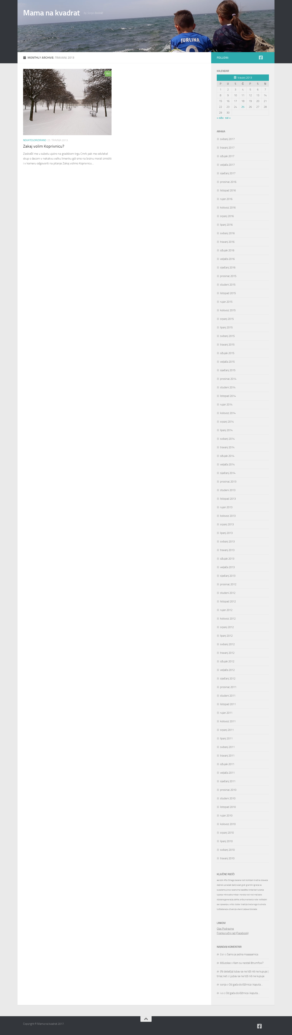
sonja (223, 984)
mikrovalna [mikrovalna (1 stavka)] (228, 895)
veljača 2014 (227, 464)
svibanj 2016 (227, 233)
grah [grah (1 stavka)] (243, 885)
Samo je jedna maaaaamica (242, 954)
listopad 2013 (228, 498)
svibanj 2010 (227, 849)
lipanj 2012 (226, 635)
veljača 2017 (227, 164)
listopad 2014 (228, 396)
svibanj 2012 (227, 644)
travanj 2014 (227, 447)
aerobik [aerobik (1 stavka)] (220, 880)
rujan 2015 (226, 301)
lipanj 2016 (226, 224)
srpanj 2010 (227, 832)
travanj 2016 (227, 241)
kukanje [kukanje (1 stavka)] (260, 890)
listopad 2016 (228, 190)
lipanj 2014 (226, 430)
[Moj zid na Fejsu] (266, 57)
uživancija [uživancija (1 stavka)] (232, 909)
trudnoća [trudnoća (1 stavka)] (262, 904)
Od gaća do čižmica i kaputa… (246, 984)
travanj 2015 (227, 344)
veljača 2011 (227, 772)
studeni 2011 (227, 695)
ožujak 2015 (227, 353)
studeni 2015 (227, 284)
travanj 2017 (227, 147)
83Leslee (225, 963)
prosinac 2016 (228, 182)
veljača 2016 (227, 259)
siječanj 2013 (227, 575)
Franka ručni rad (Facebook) (233, 933)
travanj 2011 (227, 755)
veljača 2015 (227, 361)
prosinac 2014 (228, 378)
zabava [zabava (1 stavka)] (246, 909)
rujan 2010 (226, 815)
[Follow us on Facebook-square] (260, 57)
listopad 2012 (228, 601)
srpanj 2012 (227, 627)
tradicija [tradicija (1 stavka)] (244, 904)
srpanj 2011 (227, 730)
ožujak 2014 (227, 456)
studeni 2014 (227, 387)
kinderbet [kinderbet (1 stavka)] (252, 890)
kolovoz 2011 (228, 721)
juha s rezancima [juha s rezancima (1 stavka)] (233, 890)
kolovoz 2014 (228, 413)
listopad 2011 (228, 704)
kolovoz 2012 (228, 618)
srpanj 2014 (227, 421)
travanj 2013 (227, 550)
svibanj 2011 (227, 747)
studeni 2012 (227, 593)
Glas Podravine (225, 928)
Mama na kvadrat (51, 12)
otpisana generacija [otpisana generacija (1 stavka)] (225, 899)
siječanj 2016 (227, 267)
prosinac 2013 (228, 481)
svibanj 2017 (227, 139)
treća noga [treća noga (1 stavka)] (252, 904)
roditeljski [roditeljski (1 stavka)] (263, 899)
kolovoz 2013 (228, 516)
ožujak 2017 (227, 156)
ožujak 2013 (227, 558)
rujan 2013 (226, 507)
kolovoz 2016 (228, 207)
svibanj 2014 (227, 438)
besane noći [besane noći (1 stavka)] (240, 880)
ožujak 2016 (227, 250)
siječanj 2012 (227, 678)
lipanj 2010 (226, 841)
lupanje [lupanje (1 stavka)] (220, 895)
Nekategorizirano (34, 140)
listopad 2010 (228, 807)
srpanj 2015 (227, 319)
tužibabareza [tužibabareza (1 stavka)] (222, 909)
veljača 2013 (227, 567)
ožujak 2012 (227, 661)
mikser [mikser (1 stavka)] (236, 895)
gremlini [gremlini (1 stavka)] (249, 885)
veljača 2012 (227, 670)
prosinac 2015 (228, 276)
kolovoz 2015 (228, 310)
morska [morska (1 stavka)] (242, 895)
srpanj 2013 (227, 524)
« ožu (220, 118)
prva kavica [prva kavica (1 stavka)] (248, 899)
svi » (228, 118)
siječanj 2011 (227, 781)
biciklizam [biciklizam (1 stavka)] (250, 880)
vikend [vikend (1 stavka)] (240, 909)
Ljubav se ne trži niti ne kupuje (247, 976)
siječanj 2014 (227, 473)
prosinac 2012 (228, 584)
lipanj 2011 (226, 738)
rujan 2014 (226, 404)
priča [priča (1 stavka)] (242, 899)
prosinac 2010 (228, 790)
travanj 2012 (227, 653)
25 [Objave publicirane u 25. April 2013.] (242, 107)
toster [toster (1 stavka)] (237, 904)
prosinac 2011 (228, 687)
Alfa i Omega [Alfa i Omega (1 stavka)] (229, 880)
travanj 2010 (227, 858)
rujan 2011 (226, 712)
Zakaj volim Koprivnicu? (43, 146)
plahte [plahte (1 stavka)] (236, 899)
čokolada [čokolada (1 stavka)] (253, 909)
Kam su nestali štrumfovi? (248, 963)
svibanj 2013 (227, 541)
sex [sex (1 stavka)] (218, 904)
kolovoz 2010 (228, 824)
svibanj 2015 (227, 336)
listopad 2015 (228, 293)
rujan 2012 (226, 610)
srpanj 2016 (227, 216)
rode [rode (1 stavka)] (256, 899)
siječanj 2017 (227, 173)
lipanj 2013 (226, 533)
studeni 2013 (227, 490)
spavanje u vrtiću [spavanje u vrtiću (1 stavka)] (227, 904)
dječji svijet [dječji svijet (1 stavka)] (236, 885)
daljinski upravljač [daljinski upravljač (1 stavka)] (224, 885)
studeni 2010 (227, 798)
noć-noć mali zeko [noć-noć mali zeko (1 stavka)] (254, 895)
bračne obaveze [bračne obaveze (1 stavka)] (261, 880)
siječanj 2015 (227, 370)
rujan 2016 (226, 199)
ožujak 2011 (227, 764)
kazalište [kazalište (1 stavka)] (244, 890)
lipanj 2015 (226, 327)
